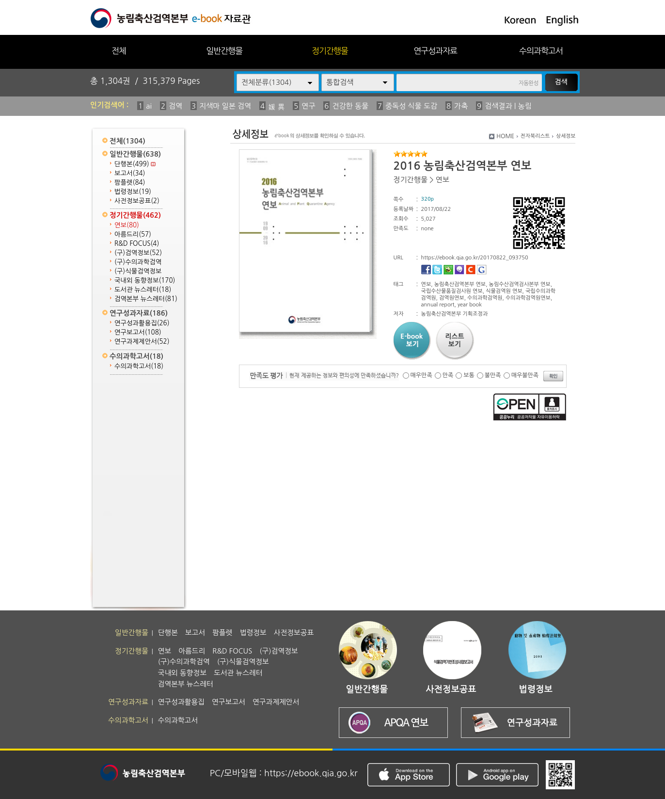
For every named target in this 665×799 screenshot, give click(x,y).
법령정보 (132, 192)
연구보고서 (137, 332)
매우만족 (421, 375)
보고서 (129, 173)
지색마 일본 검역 (225, 106)
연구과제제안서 (142, 341)
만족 (448, 375)
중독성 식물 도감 (411, 106)
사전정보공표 (136, 201)
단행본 (135, 164)
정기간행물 (330, 51)
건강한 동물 (350, 106)
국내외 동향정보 (144, 280)
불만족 (493, 375)
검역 (175, 106)
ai (149, 106)
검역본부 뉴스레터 (145, 299)
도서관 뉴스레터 (142, 290)
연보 (126, 225)
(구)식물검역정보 (137, 271)
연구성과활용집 (142, 323)
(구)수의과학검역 (137, 262)
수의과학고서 (541, 51)
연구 (308, 106)
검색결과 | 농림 (508, 106)
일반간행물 (224, 51)
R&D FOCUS (136, 243)
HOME (505, 136)
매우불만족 (524, 375)
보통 (469, 375)
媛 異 (276, 107)
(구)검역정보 (138, 253)
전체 (118, 51)
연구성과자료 (435, 51)
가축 (461, 106)
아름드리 (132, 234)
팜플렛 (129, 182)
